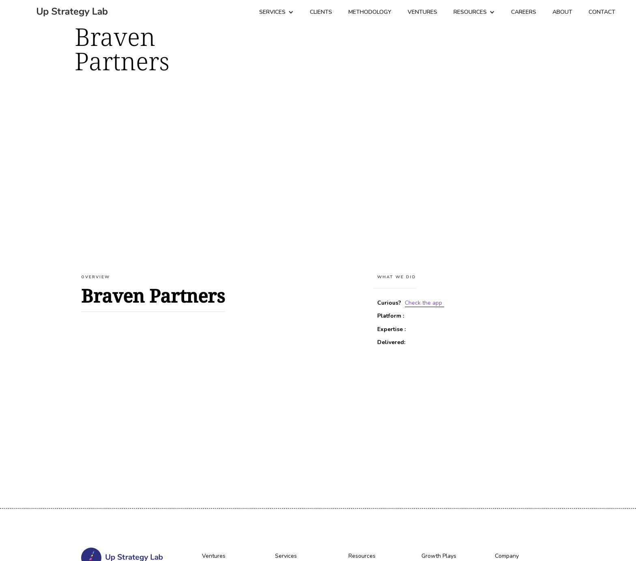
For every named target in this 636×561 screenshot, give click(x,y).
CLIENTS (321, 12)
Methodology (369, 12)
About (562, 12)
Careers (523, 12)
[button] (276, 12)
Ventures (422, 12)
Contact (602, 12)
